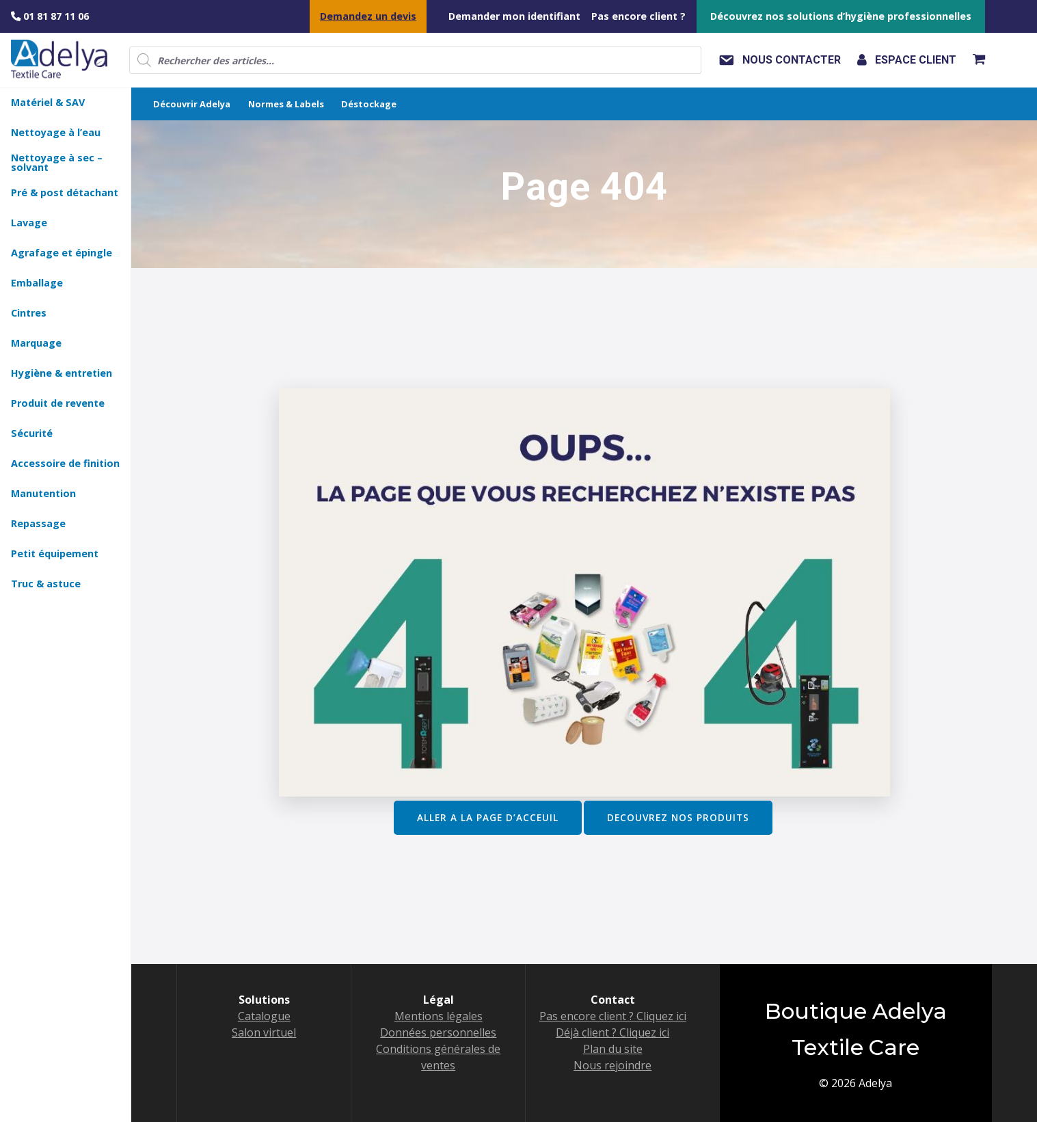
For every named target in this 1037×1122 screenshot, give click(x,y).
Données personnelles (438, 1032)
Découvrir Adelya (191, 104)
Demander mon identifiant (514, 16)
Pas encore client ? (638, 16)
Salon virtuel (264, 1032)
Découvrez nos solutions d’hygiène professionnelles (840, 16)
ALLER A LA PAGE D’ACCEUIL (487, 817)
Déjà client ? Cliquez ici (612, 1032)
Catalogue (264, 1016)
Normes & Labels (286, 104)
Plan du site (613, 1048)
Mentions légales (438, 1016)
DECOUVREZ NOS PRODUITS (678, 817)
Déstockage (368, 104)
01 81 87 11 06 (50, 16)
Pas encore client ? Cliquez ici (612, 1016)
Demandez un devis (368, 16)
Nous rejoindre (612, 1065)
